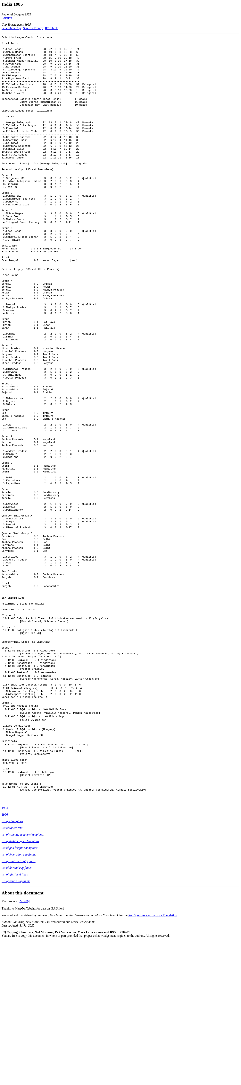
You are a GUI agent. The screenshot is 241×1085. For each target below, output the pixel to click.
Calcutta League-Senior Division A (27, 38)
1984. (5, 952)
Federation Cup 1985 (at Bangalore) (27, 196)
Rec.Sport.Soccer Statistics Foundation (152, 1059)
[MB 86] (24, 1045)
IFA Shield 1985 (13, 710)
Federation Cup (11, 28)
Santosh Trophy (33, 28)
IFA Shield (51, 28)
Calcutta (7, 18)
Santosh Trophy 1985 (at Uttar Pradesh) (30, 316)
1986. (5, 959)
